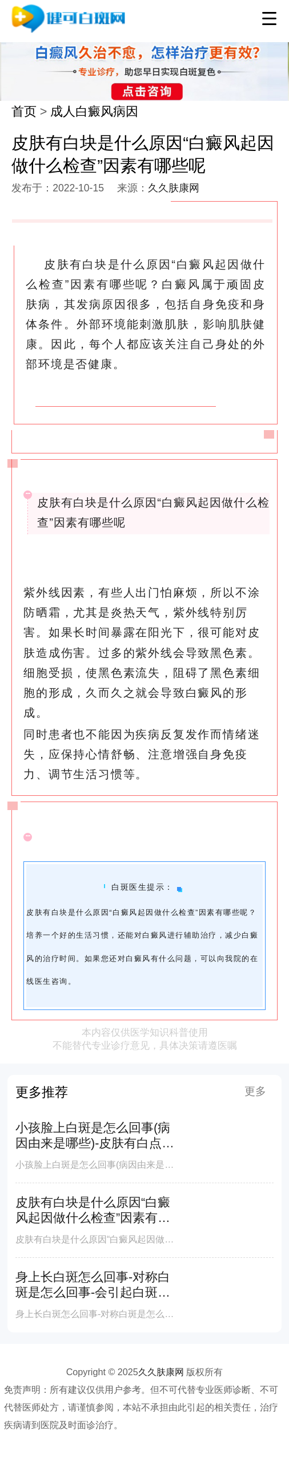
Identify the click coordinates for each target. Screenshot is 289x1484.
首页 (24, 111)
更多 (255, 1091)
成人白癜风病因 (94, 111)
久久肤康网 (173, 188)
